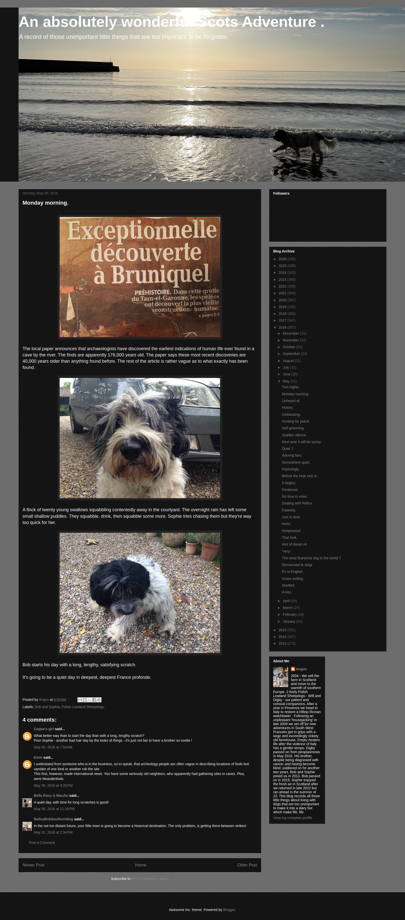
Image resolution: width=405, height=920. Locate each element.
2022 (283, 286)
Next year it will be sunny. (302, 442)
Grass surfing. (293, 579)
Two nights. (291, 387)
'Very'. (286, 551)
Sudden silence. (294, 435)
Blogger (229, 910)
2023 (283, 280)
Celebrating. (291, 415)
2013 (283, 643)
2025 (283, 266)
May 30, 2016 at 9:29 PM (53, 785)
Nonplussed (291, 531)
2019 (283, 307)
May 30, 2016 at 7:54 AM (53, 747)
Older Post (247, 865)
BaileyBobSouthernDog (53, 819)
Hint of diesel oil (294, 544)
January (289, 621)
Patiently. (289, 510)
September (292, 354)
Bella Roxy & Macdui (51, 796)
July (286, 367)
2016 (283, 327)
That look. (289, 538)
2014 (283, 637)
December (291, 333)
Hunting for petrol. (296, 421)
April (287, 601)
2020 (283, 300)
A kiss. (287, 592)
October (289, 347)
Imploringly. (291, 469)
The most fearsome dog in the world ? (311, 558)
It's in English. (292, 572)
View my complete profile (292, 818)
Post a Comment (42, 843)
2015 (283, 630)
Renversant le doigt (297, 565)
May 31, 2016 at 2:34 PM (53, 832)
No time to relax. (295, 496)
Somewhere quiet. (296, 462)
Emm (38, 757)
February (290, 614)
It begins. (289, 483)
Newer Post (33, 865)
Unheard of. (291, 401)
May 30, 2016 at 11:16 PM (54, 809)
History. (287, 408)
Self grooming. (293, 428)
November (291, 340)
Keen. (286, 524)
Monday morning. (295, 394)
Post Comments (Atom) (150, 879)
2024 (283, 273)
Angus (301, 669)
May (286, 381)
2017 (283, 320)
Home (140, 865)
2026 (283, 259)
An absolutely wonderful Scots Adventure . (172, 21)
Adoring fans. (292, 455)
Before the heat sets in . (300, 476)
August (288, 361)
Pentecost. (290, 490)
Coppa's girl (44, 729)
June (287, 374)
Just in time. (291, 517)
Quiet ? (287, 449)
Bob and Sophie (47, 707)
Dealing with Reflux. (297, 503)
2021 (283, 293)
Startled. (288, 585)
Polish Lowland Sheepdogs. (83, 707)
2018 (283, 314)
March (288, 608)
